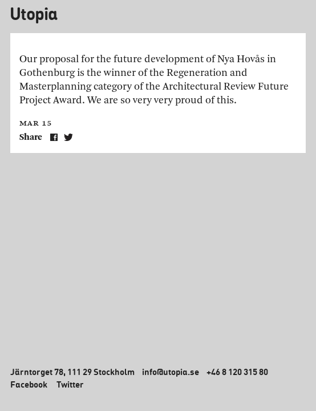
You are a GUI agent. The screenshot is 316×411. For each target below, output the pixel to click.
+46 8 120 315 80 (237, 371)
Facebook (28, 384)
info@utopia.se (170, 371)
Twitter (70, 384)
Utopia (33, 13)
